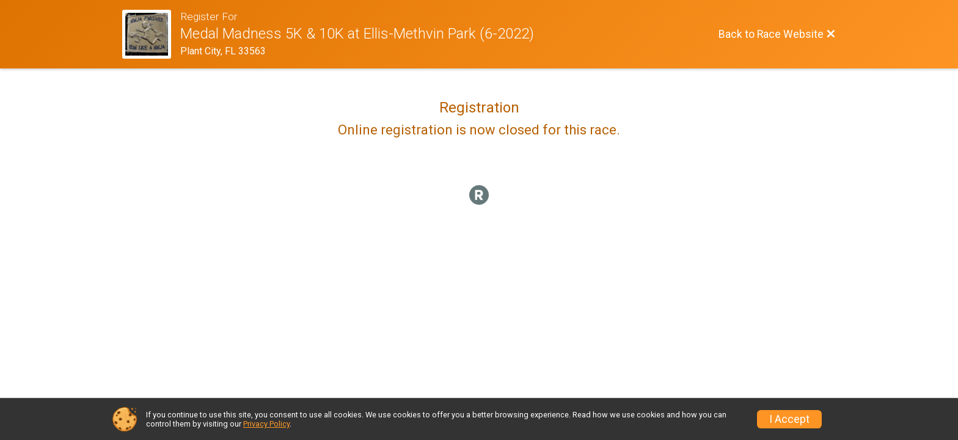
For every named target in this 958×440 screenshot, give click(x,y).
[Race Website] (151, 34)
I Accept (789, 419)
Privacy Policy (266, 423)
